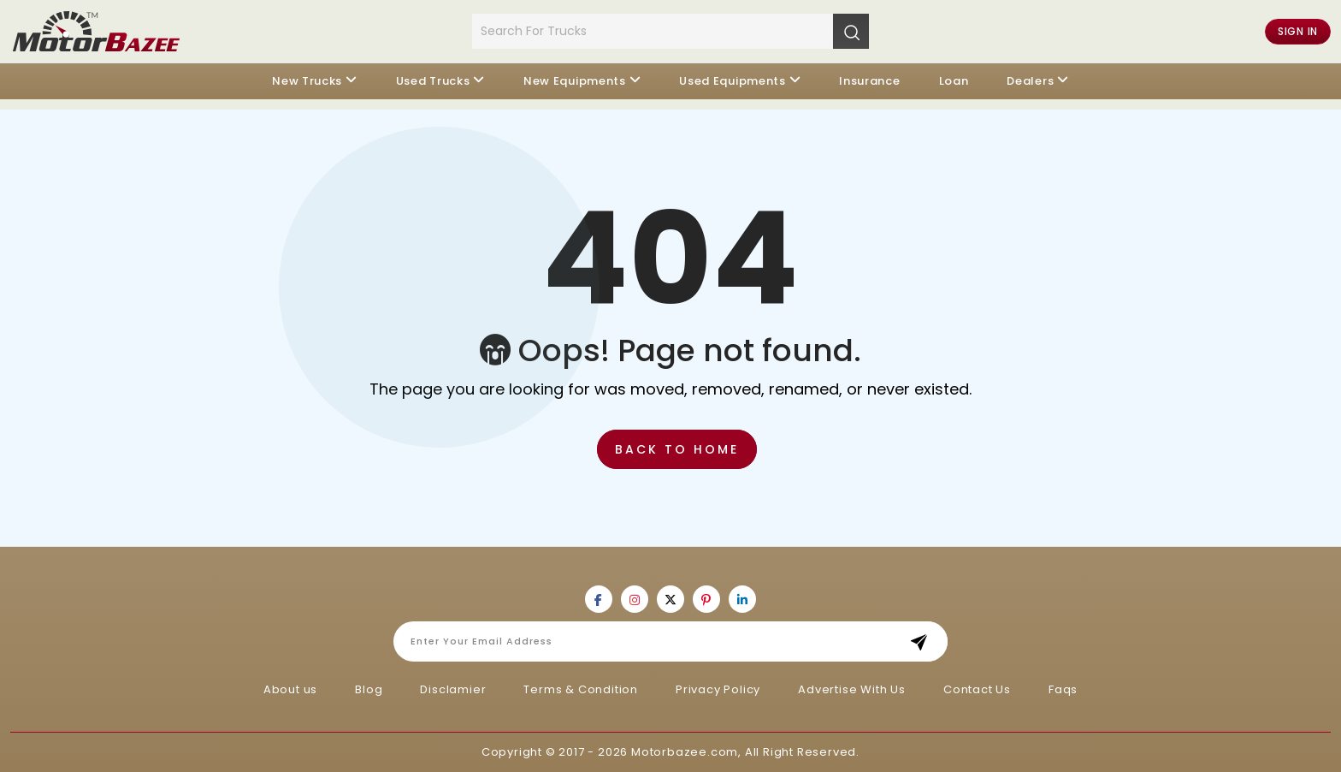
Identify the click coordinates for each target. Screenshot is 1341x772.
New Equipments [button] (574, 81)
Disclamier (453, 689)
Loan (954, 81)
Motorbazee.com (684, 752)
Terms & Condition (580, 689)
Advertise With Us (852, 689)
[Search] (851, 31)
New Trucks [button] (307, 81)
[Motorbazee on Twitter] (670, 599)
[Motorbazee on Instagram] (634, 599)
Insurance (869, 81)
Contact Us (977, 689)
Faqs (1063, 689)
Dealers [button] (1030, 81)
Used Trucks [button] (433, 81)
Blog (368, 689)
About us (290, 689)
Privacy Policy (718, 689)
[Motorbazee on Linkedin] (742, 599)
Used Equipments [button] (732, 81)
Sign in (1298, 31)
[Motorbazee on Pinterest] (706, 599)
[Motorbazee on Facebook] (598, 599)
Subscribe (924, 641)
